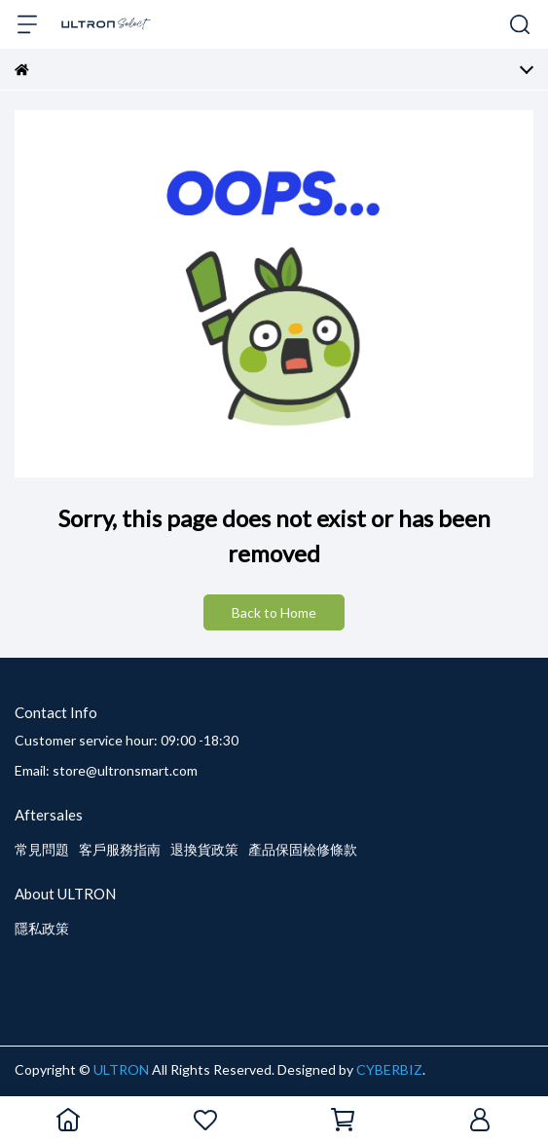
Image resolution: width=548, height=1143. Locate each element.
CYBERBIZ (389, 1069)
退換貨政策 (204, 849)
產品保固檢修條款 (302, 849)
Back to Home (274, 612)
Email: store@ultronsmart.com (106, 770)
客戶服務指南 (120, 849)
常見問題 (42, 849)
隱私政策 (42, 928)
